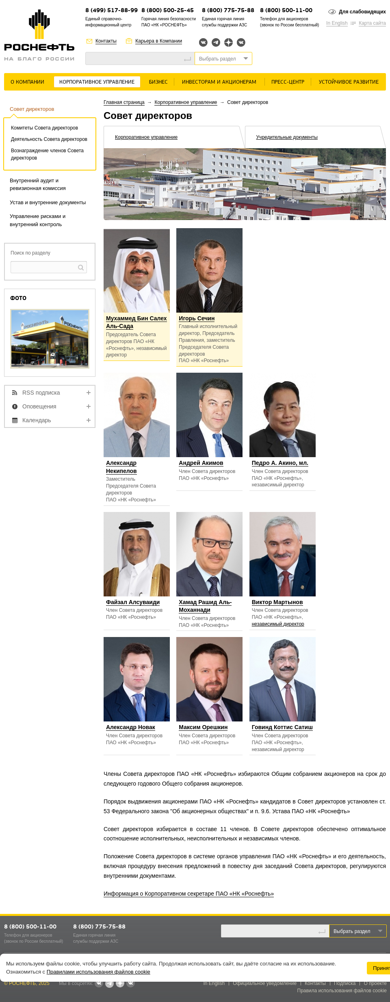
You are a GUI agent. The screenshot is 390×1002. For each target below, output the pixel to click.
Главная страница (124, 102)
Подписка (344, 983)
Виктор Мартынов (277, 602)
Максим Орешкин (203, 727)
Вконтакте (203, 42)
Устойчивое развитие (349, 82)
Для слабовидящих (362, 12)
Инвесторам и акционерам (219, 82)
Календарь (36, 420)
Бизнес (158, 82)
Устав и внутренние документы (48, 202)
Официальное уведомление (265, 983)
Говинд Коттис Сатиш (282, 727)
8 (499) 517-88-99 (111, 11)
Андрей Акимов (201, 463)
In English (337, 23)
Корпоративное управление (96, 82)
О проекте (375, 983)
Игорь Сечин (196, 318)
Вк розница (241, 43)
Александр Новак (130, 727)
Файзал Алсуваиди (133, 602)
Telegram (216, 42)
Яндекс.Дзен (228, 42)
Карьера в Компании (158, 41)
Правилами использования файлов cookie (98, 972)
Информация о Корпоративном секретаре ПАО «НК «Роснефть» (189, 893)
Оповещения (39, 406)
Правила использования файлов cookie (342, 990)
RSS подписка (41, 392)
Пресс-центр (287, 82)
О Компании (27, 82)
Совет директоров (32, 109)
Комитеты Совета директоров (44, 128)
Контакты (106, 41)
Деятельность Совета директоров (49, 139)
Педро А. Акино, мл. (280, 463)
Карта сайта (372, 23)
